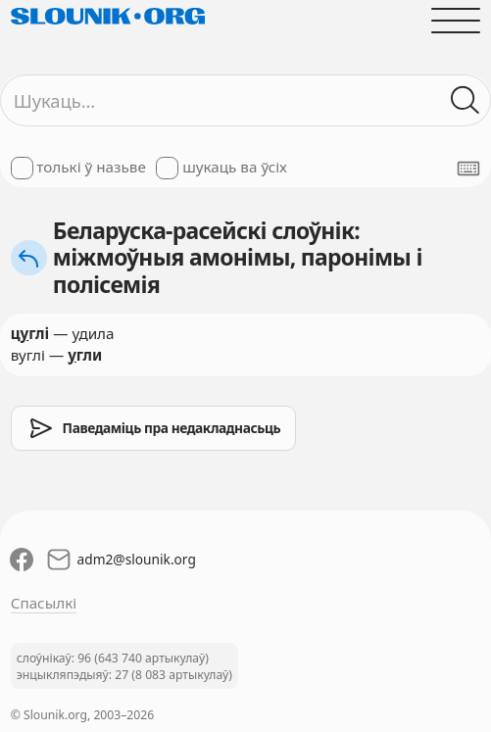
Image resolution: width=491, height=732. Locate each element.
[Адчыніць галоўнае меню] (456, 20)
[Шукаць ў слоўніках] (466, 100)
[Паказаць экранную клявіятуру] (468, 168)
